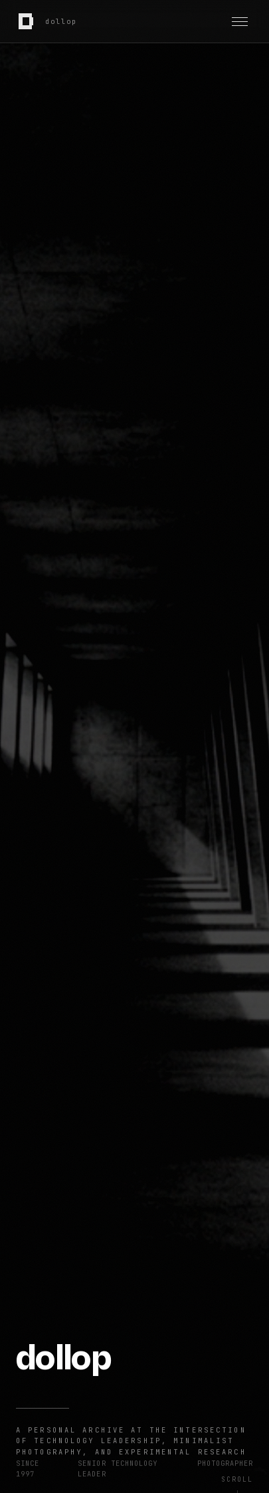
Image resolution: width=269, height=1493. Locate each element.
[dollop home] (47, 21)
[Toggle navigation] (239, 21)
